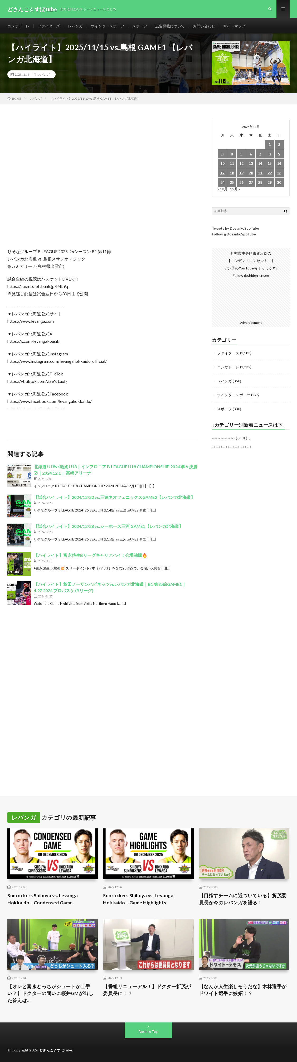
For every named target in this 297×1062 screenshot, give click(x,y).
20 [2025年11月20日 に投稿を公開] (251, 173)
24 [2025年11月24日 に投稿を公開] (222, 183)
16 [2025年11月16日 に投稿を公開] (279, 164)
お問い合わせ (204, 26)
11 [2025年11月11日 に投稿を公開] (232, 164)
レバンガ (75, 26)
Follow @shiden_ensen (251, 276)
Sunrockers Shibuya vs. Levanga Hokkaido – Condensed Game (43, 898)
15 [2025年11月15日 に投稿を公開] (269, 164)
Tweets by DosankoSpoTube (235, 229)
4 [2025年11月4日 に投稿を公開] (232, 154)
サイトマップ (234, 26)
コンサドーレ (18, 26)
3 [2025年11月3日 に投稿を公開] (222, 154)
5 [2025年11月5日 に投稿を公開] (241, 154)
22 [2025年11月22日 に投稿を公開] (269, 173)
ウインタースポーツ (107, 26)
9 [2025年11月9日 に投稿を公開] (279, 154)
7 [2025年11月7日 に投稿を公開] (260, 154)
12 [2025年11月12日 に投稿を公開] (241, 164)
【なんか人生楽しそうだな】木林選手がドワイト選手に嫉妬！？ (243, 989)
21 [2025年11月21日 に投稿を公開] (260, 173)
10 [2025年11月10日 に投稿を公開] (222, 164)
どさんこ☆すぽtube (56, 1050)
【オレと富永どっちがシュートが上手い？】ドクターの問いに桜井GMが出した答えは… (50, 993)
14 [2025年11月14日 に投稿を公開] (260, 164)
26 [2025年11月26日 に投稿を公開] (241, 183)
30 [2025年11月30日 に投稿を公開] (279, 183)
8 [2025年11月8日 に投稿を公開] (270, 154)
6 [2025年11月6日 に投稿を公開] (251, 154)
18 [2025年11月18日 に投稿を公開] (232, 173)
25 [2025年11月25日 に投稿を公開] (232, 183)
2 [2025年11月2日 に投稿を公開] (279, 145)
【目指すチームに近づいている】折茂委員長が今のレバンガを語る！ (243, 898)
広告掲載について (170, 26)
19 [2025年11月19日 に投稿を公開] (241, 173)
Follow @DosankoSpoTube (234, 235)
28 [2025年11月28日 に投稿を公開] (260, 183)
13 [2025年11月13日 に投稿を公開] (251, 164)
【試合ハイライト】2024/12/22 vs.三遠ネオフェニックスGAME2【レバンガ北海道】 (114, 497)
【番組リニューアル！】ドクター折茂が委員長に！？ (147, 989)
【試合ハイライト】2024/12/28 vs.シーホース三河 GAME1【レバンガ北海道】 (108, 526)
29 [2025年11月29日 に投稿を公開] (269, 183)
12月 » (235, 189)
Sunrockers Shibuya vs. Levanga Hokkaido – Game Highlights (139, 898)
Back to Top (148, 1031)
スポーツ (139, 26)
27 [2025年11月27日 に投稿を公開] (251, 183)
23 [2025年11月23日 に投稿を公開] (279, 173)
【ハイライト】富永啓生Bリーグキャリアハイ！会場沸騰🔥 (90, 555)
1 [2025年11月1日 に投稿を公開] (270, 145)
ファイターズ (49, 26)
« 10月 (222, 189)
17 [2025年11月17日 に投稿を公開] (222, 173)
